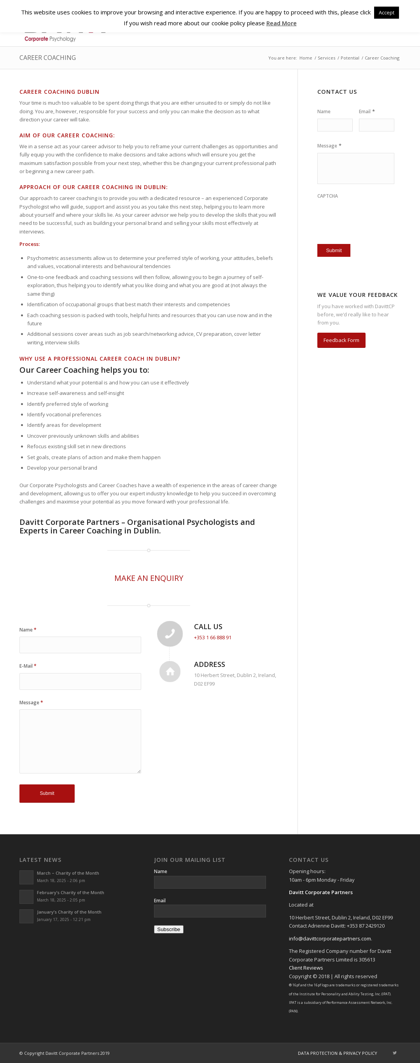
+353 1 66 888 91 (212, 637)
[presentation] (362, 215)
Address (209, 664)
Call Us (208, 626)
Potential (350, 58)
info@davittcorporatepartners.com (330, 938)
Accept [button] (386, 12)
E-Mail (28, 666)
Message (31, 702)
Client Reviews (306, 967)
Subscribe (168, 929)
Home (305, 58)
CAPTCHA (327, 196)
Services (326, 58)
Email (367, 111)
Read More (281, 23)
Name (28, 629)
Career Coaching (47, 57)
